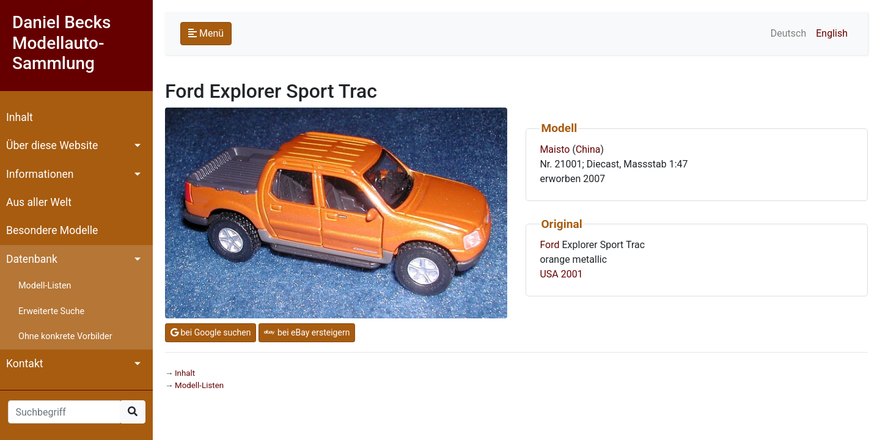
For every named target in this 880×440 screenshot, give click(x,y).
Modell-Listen (44, 285)
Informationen (39, 174)
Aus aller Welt (39, 202)
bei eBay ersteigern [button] (307, 332)
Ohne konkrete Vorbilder (65, 336)
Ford (549, 245)
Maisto (555, 149)
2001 (572, 274)
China (588, 149)
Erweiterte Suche (51, 311)
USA (549, 274)
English (832, 33)
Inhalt (19, 117)
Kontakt (24, 364)
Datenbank (31, 259)
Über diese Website (52, 145)
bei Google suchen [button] (210, 332)
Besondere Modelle (52, 230)
